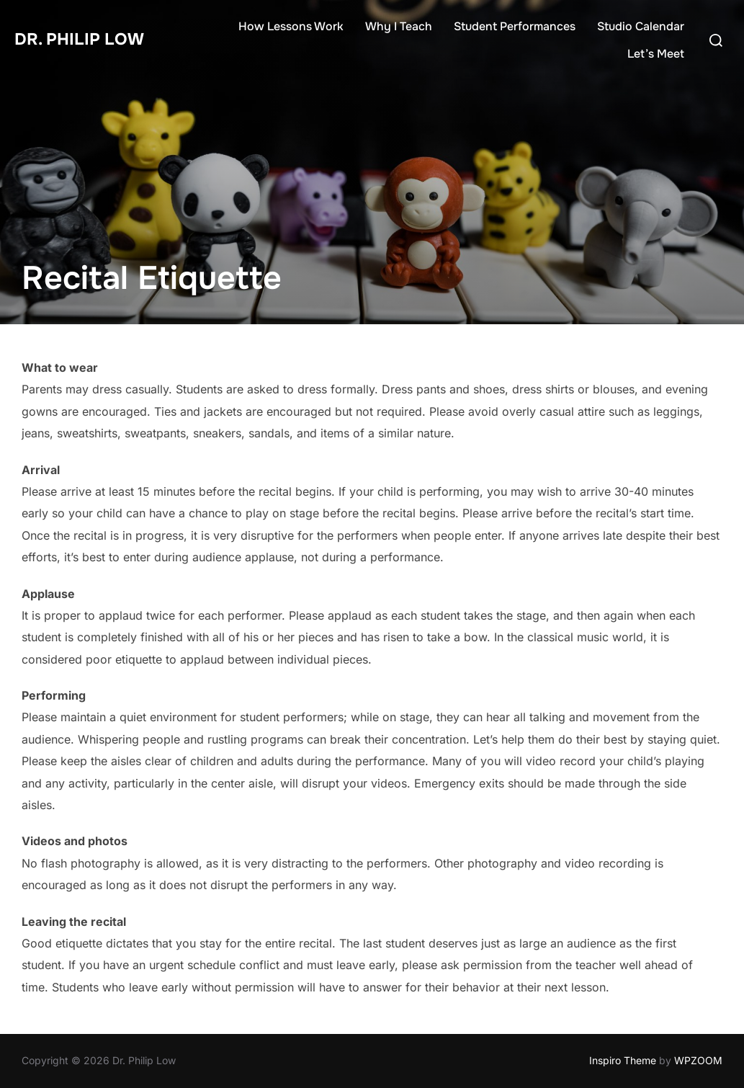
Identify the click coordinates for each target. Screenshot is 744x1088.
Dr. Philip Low (87, 39)
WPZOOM (698, 1060)
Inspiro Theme (622, 1060)
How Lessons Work (291, 26)
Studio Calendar (640, 26)
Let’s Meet (655, 53)
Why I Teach (398, 26)
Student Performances (514, 26)
